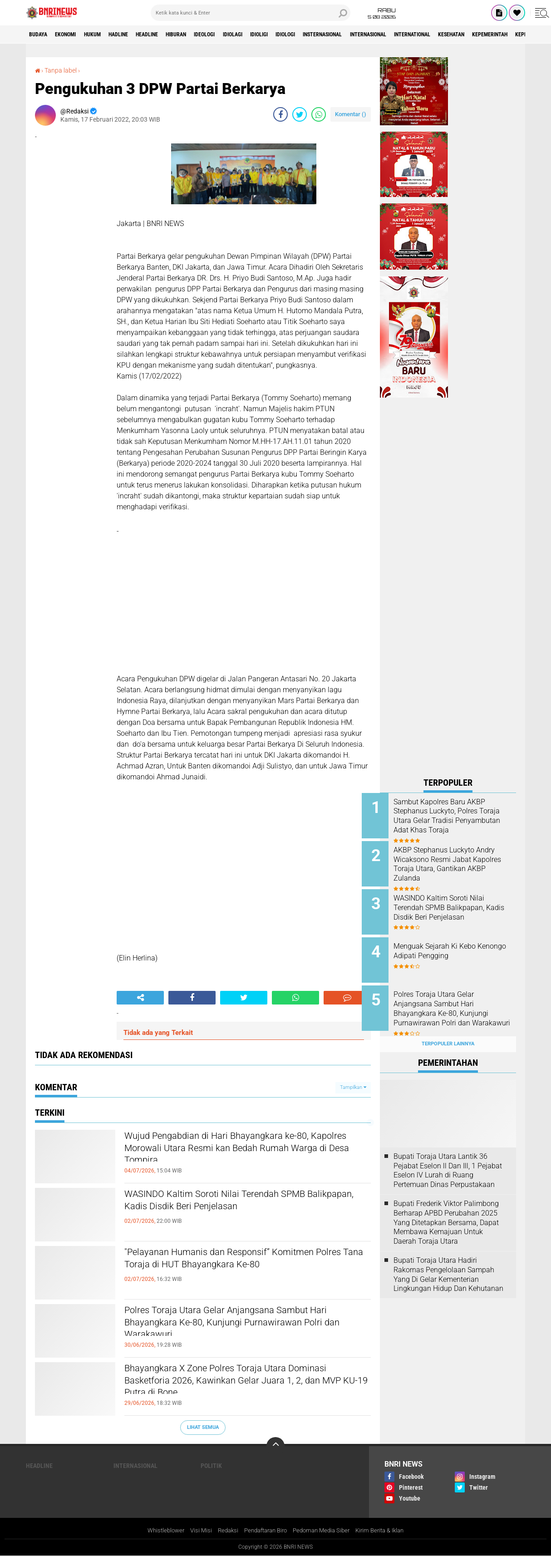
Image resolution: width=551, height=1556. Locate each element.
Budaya (40, 34)
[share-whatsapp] (318, 114)
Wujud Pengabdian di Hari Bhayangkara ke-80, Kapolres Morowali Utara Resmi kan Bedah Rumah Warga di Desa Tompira (241, 1152)
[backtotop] (275, 1446)
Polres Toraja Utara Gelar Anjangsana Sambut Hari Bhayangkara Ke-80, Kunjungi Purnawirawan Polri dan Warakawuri (241, 1327)
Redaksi (223, 1530)
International (502, 34)
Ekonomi (74, 34)
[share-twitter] (299, 114)
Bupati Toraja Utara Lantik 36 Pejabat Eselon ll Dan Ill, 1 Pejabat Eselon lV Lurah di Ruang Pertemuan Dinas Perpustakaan (448, 1155)
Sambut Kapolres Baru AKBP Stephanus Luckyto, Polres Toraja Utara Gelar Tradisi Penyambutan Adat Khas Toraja (457, 821)
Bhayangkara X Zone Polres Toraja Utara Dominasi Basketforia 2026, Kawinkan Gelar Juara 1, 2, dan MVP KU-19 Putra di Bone (236, 1385)
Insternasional (391, 34)
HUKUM (107, 34)
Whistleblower (157, 1530)
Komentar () (350, 113)
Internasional (448, 34)
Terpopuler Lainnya (448, 1030)
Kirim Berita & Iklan (387, 1530)
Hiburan (211, 34)
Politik (211, 1465)
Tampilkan (353, 1087)
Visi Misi (194, 1530)
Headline (175, 34)
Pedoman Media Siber (324, 1530)
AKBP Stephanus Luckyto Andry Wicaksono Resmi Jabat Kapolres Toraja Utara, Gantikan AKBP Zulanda (457, 861)
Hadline (139, 34)
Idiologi (345, 34)
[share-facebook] (280, 114)
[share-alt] (140, 997)
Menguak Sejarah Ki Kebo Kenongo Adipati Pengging (454, 944)
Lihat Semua (203, 1427)
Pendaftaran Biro (264, 1530)
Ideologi (246, 34)
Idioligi (313, 34)
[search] (250, 13)
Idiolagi (280, 34)
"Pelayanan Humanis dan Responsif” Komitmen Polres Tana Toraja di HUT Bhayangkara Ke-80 (245, 1260)
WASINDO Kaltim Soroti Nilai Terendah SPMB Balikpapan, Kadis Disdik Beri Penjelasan (239, 1202)
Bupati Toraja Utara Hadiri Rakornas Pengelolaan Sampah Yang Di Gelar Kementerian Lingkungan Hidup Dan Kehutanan (448, 1259)
